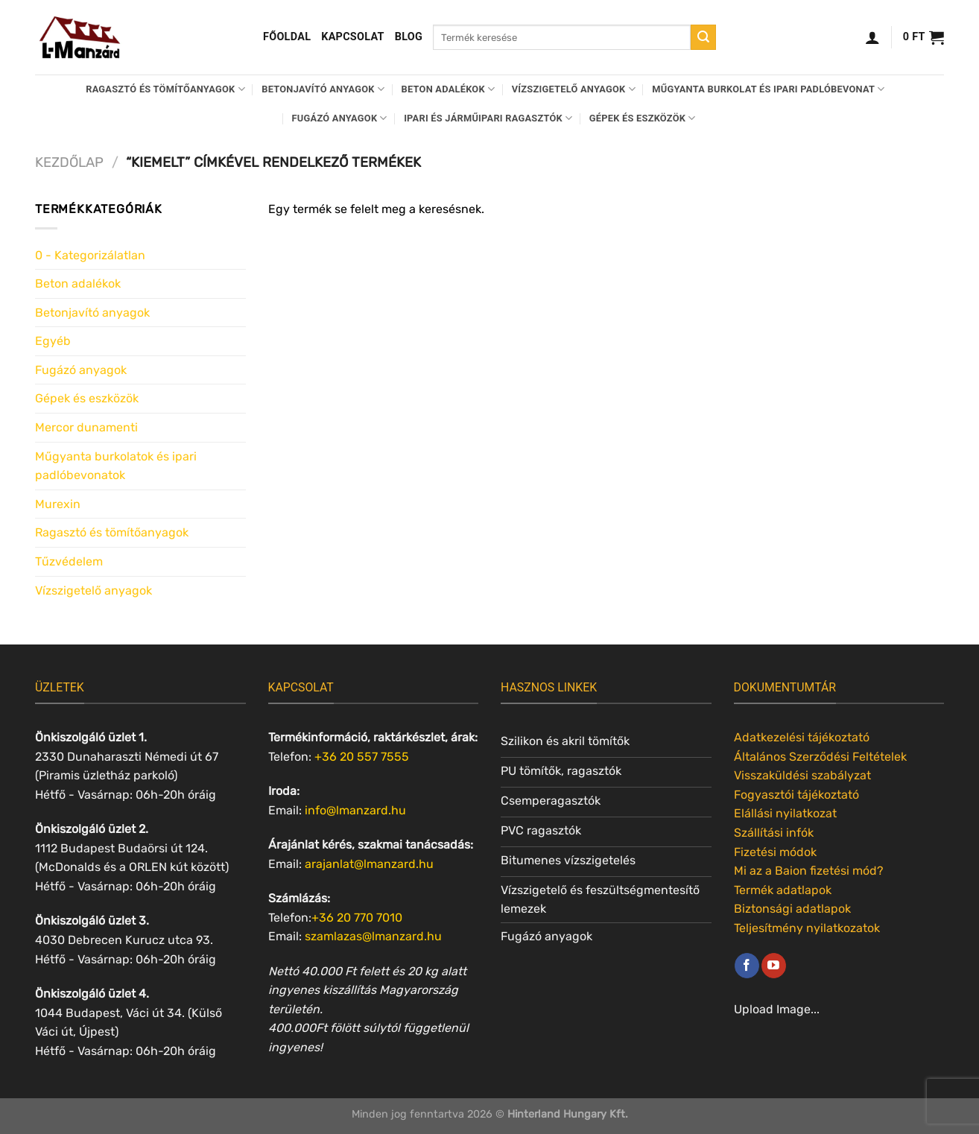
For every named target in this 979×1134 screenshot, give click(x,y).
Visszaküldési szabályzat (802, 775)
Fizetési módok (775, 852)
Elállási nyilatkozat (785, 813)
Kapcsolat (352, 37)
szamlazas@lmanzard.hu (373, 936)
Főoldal (287, 37)
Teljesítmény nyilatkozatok (807, 928)
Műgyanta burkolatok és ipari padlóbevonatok (116, 466)
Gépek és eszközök (642, 118)
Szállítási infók (774, 833)
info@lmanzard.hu (355, 810)
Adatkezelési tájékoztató (801, 737)
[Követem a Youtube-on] (773, 965)
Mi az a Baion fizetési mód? (809, 871)
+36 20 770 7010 (356, 917)
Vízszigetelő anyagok (574, 89)
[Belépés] (872, 37)
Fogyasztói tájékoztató (796, 795)
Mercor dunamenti (86, 427)
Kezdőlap (69, 162)
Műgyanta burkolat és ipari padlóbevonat (768, 89)
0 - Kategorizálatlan (90, 255)
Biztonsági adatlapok (792, 909)
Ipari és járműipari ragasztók (488, 118)
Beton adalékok (448, 89)
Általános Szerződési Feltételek (820, 757)
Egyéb (53, 341)
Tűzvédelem (69, 561)
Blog (408, 37)
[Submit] (703, 37)
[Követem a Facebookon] (747, 965)
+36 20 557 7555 (361, 757)
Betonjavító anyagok (323, 89)
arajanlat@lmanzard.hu (369, 864)
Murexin (57, 504)
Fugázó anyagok (339, 118)
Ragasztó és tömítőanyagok (165, 89)
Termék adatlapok (782, 890)
